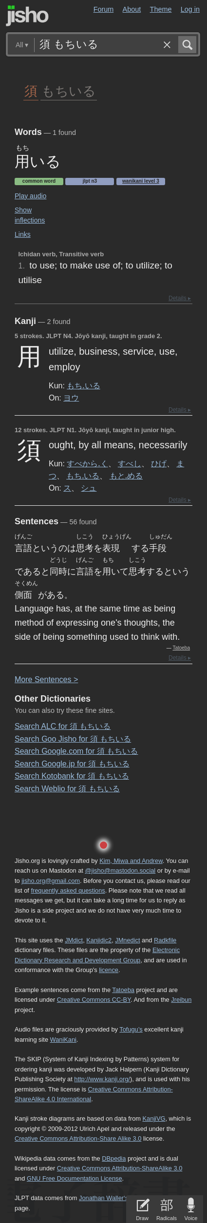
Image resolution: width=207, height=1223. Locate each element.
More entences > (46, 679)
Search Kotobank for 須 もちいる (72, 776)
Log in (190, 9)
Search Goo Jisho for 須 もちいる (73, 739)
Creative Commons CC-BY (94, 999)
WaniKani (63, 1039)
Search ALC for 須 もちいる (63, 726)
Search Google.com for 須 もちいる (76, 751)
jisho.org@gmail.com (50, 880)
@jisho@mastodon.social (120, 870)
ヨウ (71, 397)
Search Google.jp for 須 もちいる (72, 764)
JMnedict (127, 940)
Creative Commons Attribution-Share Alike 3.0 (78, 1138)
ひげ (159, 463)
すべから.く (87, 463)
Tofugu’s (130, 1029)
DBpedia (114, 1158)
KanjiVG (153, 1118)
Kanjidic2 (99, 940)
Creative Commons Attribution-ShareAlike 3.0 (119, 1168)
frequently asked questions (68, 890)
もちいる (68, 90)
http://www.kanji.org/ (102, 1079)
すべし (129, 463)
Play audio (30, 196)
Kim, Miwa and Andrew (130, 860)
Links (23, 234)
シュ (88, 487)
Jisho (27, 15)
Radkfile (165, 940)
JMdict (74, 940)
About (132, 9)
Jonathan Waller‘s (103, 1198)
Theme (161, 9)
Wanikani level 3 (140, 181)
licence (108, 970)
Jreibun (181, 999)
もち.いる (83, 385)
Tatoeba (181, 647)
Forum (104, 9)
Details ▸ (180, 298)
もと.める (126, 475)
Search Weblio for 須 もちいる (67, 788)
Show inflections (30, 215)
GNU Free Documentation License (74, 1178)
